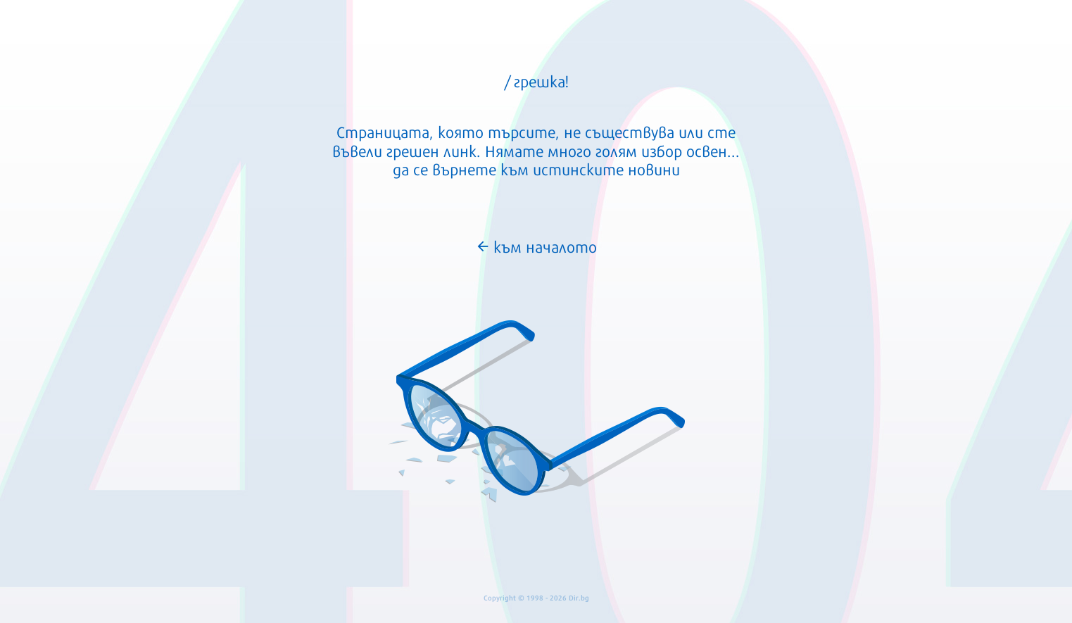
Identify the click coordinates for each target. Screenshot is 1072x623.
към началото (536, 246)
